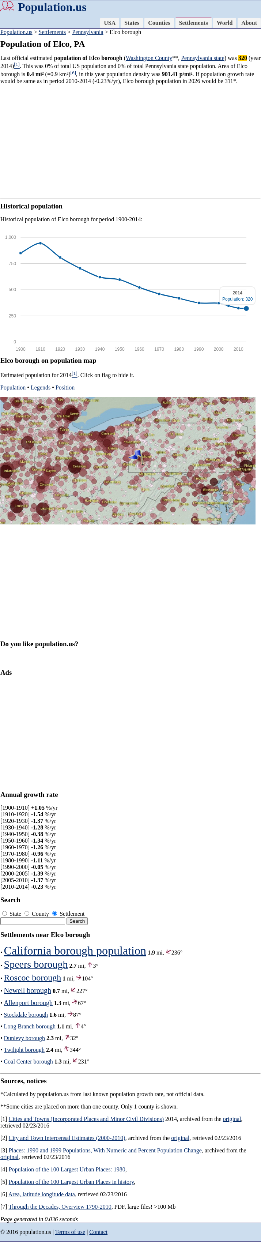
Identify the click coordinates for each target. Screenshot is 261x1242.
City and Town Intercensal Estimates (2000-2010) (67, 1138)
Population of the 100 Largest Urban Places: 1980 (67, 1169)
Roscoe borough (32, 977)
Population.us (52, 7)
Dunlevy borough (24, 1038)
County (37, 914)
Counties (159, 23)
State (12, 914)
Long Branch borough (30, 1026)
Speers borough (36, 964)
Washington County (149, 58)
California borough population (75, 950)
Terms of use (70, 1232)
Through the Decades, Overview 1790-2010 (59, 1207)
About (249, 23)
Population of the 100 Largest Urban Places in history (71, 1182)
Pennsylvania (87, 32)
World (225, 23)
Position (65, 387)
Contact (98, 1232)
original (232, 1119)
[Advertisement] (130, 141)
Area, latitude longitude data (41, 1194)
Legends (40, 387)
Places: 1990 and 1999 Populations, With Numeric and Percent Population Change (105, 1150)
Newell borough (27, 990)
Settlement (68, 914)
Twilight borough (24, 1050)
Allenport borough (28, 1002)
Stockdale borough (26, 1015)
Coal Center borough (28, 1061)
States (131, 23)
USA (110, 23)
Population (13, 387)
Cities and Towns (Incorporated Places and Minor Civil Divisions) (86, 1119)
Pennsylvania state (202, 58)
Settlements (193, 23)
